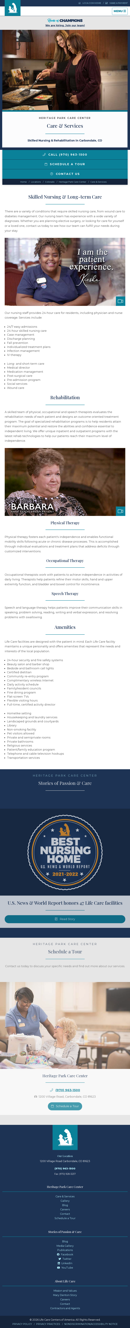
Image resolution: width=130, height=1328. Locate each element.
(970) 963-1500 (68, 1100)
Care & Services (98, 182)
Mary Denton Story (65, 1295)
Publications (65, 1250)
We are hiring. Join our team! (65, 22)
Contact (65, 1213)
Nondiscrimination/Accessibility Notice (91, 1324)
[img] (44, 154)
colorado (50, 182)
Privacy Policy (22, 1324)
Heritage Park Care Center (72, 182)
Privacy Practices (48, 1324)
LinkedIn (65, 1263)
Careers (65, 1209)
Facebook (65, 1254)
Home (23, 182)
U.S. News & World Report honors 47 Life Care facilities (65, 913)
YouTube (65, 1267)
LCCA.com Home (89, 3)
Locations (36, 182)
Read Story (65, 929)
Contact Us (65, 174)
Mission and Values (65, 1290)
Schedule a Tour (65, 164)
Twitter (65, 1258)
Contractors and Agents (65, 1308)
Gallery (65, 1200)
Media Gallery (65, 1245)
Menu (121, 12)
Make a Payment (116, 3)
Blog (65, 1205)
